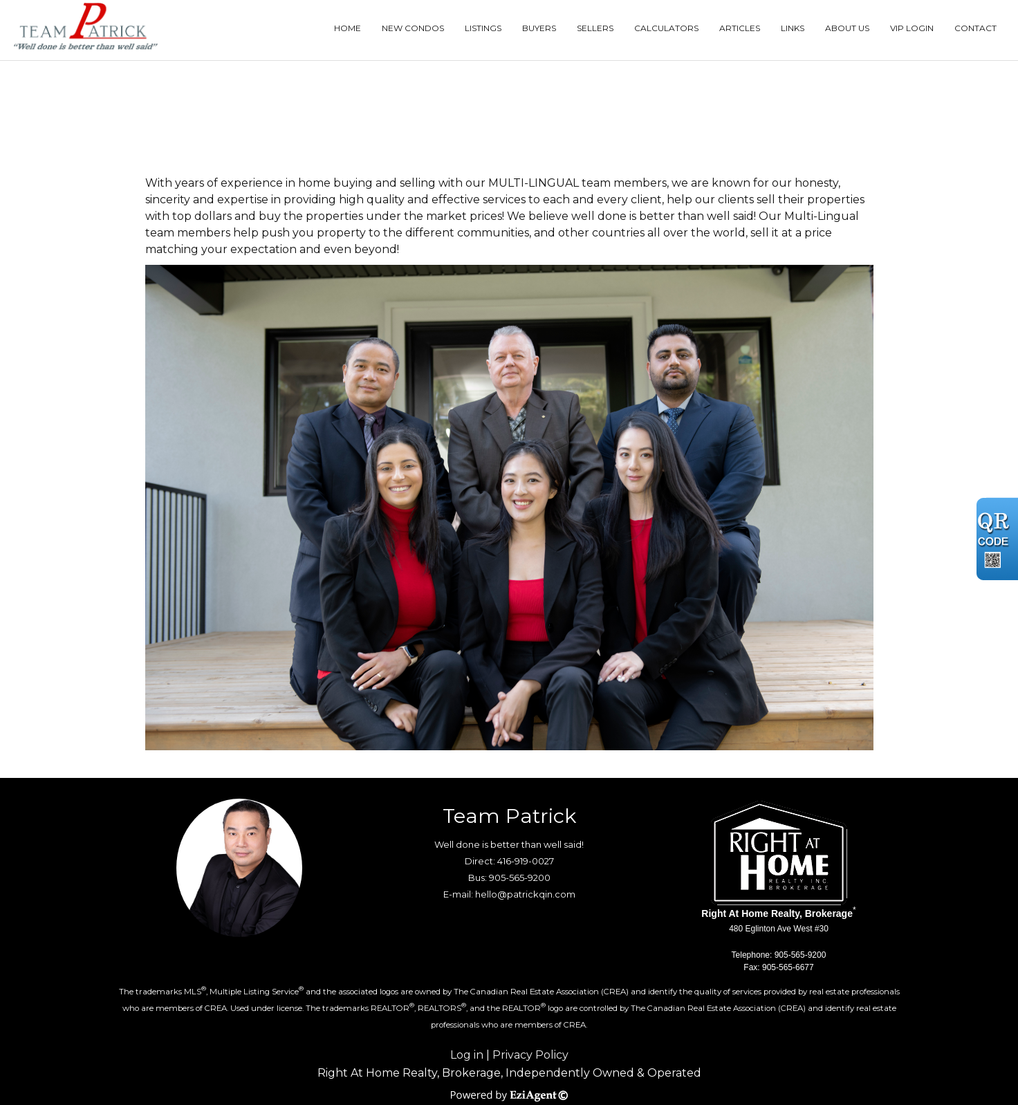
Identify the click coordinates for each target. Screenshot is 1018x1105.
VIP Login (912, 28)
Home (347, 28)
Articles (739, 28)
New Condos (413, 28)
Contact (975, 28)
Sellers (595, 28)
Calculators (666, 28)
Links (792, 28)
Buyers (539, 28)
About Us (847, 28)
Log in (466, 1054)
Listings (483, 28)
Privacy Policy (530, 1054)
